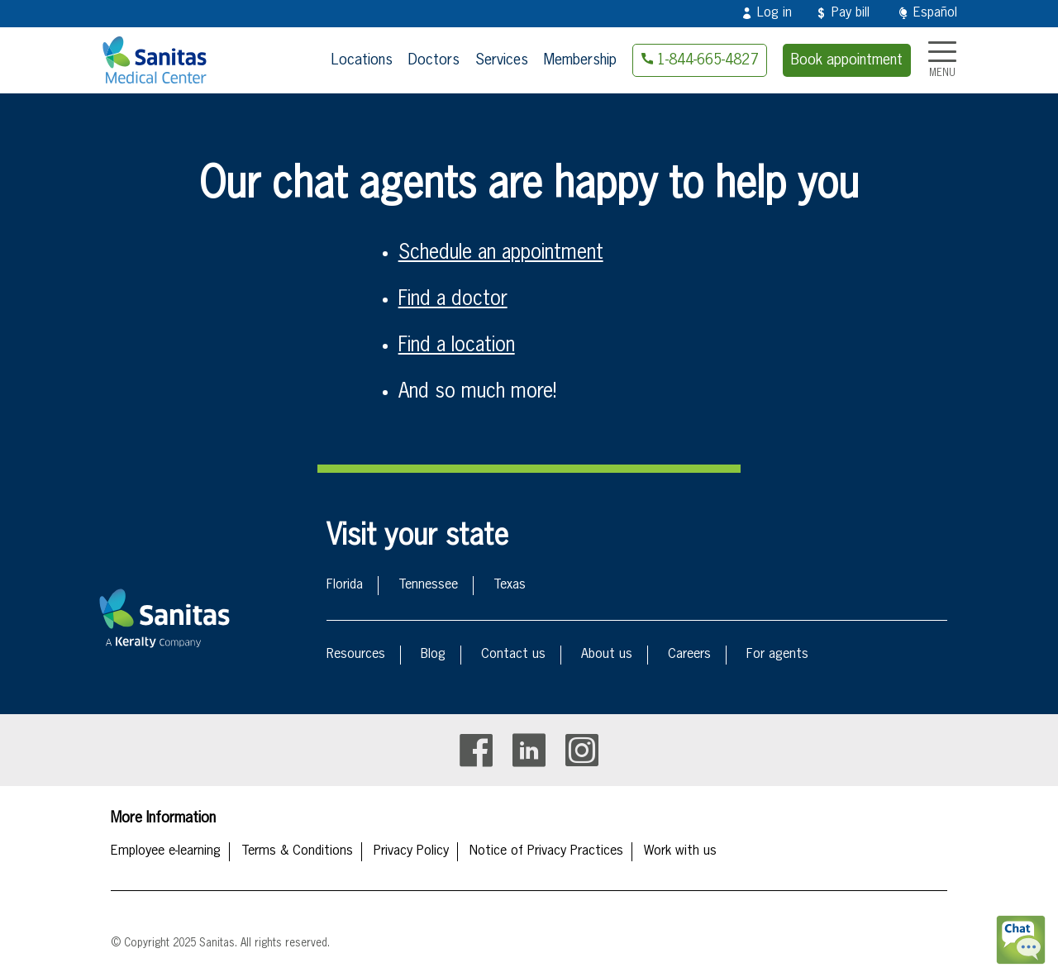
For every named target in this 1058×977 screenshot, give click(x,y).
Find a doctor (453, 299)
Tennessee (428, 585)
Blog (433, 654)
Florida (344, 585)
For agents (777, 654)
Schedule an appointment (500, 253)
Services (501, 60)
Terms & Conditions (297, 851)
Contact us (513, 654)
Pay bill (851, 13)
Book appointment (847, 60)
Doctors (434, 60)
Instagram (581, 750)
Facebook (476, 750)
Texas (509, 585)
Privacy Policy (411, 851)
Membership (580, 60)
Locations (362, 60)
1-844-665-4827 (707, 60)
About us (606, 654)
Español (935, 13)
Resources (355, 654)
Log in (774, 13)
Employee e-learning (166, 851)
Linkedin (529, 750)
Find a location (456, 345)
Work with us (680, 851)
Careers (689, 654)
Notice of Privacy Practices (546, 851)
